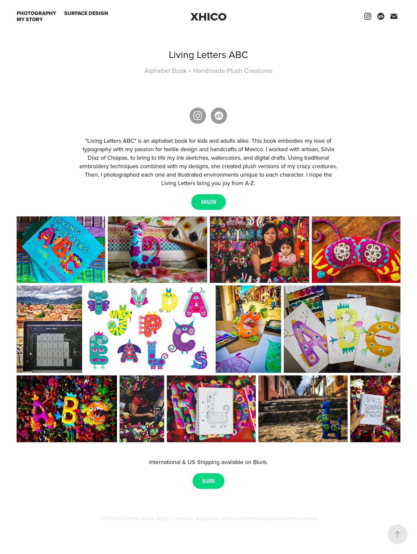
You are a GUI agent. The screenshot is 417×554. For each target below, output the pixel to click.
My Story (30, 19)
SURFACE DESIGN (86, 13)
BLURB (208, 481)
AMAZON (208, 202)
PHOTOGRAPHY (36, 13)
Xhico (209, 16)
